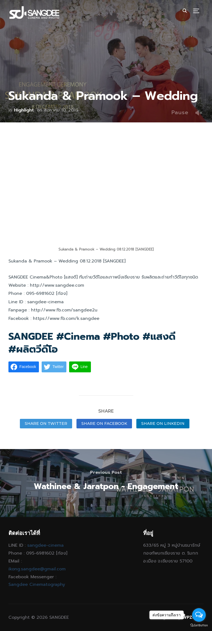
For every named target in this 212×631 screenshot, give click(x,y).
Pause (179, 112)
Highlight (24, 110)
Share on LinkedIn (163, 423)
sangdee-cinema (45, 545)
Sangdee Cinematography (36, 584)
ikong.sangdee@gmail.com (37, 569)
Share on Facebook (104, 423)
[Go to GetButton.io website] (199, 625)
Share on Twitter (46, 423)
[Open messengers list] (199, 615)
